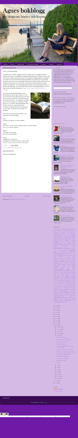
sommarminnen (72, 291)
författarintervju (62, 261)
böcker (61, 255)
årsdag (74, 300)
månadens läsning (70, 277)
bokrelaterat (67, 248)
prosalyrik (73, 281)
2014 (56, 383)
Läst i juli (58, 362)
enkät (65, 258)
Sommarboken (67, 289)
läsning (61, 273)
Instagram (51, 64)
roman (65, 283)
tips (20, 147)
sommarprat (56, 292)
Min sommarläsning (60, 344)
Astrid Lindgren (71, 235)
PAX (57, 280)
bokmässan (56, 244)
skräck (59, 287)
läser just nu (67, 272)
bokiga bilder (63, 243)
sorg (59, 292)
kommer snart (56, 270)
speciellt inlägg (63, 292)
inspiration (56, 267)
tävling (62, 295)
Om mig (12, 64)
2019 (56, 318)
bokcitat (68, 241)
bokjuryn (69, 243)
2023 (56, 310)
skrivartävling (69, 286)
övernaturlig (64, 302)
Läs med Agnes (61, 272)
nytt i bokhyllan (64, 278)
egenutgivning (56, 258)
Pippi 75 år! (70, 280)
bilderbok (56, 240)
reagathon (55, 283)
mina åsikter (62, 277)
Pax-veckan (65, 280)
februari (58, 376)
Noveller (55, 278)
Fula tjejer (62, 126)
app (66, 235)
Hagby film (60, 262)
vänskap (61, 300)
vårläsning (56, 300)
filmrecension (72, 259)
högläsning (63, 264)
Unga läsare (59, 64)
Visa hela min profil (58, 391)
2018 (56, 320)
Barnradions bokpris (66, 238)
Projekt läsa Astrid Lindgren (65, 281)
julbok (73, 267)
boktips (9, 147)
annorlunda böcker (58, 235)
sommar (61, 289)
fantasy (73, 258)
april (58, 371)
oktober (58, 331)
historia (55, 264)
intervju (63, 267)
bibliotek (73, 238)
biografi (61, 240)
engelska (61, 258)
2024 (56, 308)
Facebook (43, 64)
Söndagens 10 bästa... (58, 294)
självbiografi (56, 286)
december (59, 327)
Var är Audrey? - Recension (62, 358)
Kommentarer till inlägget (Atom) (17, 199)
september (59, 333)
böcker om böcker (66, 255)
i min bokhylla (63, 266)
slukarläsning (56, 289)
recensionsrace (61, 283)
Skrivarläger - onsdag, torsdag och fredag (65, 351)
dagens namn (73, 255)
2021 (56, 314)
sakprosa (73, 283)
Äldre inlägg (46, 196)
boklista (73, 243)
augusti (58, 335)
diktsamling (60, 256)
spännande (68, 292)
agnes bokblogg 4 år (63, 232)
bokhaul (73, 241)
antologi (63, 235)
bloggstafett (67, 240)
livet (70, 270)
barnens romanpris (58, 238)
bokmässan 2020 (69, 244)
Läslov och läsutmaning (61, 337)
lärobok (57, 272)
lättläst (74, 273)
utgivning (63, 297)
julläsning (68, 269)
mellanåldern (56, 277)
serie (60, 284)
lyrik (54, 272)
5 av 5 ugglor (72, 229)
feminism (67, 259)
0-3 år (60, 229)
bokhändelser (56, 243)
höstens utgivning (71, 264)
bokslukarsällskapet (65, 250)
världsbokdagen (67, 300)
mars (58, 374)
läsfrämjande (72, 272)
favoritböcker (56, 259)
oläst (54, 280)
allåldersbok (63, 233)
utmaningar (67, 297)
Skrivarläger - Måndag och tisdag (63, 354)
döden (69, 256)
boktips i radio (57, 252)
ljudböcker (73, 270)
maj (58, 369)
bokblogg (73, 240)
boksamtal (59, 250)
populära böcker (56, 281)
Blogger (45, 402)
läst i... (70, 273)
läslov (18, 147)
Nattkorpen (62, 145)
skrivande (64, 286)
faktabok (69, 258)
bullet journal (64, 253)
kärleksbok (65, 270)
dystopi (65, 256)
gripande (73, 261)
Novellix (59, 278)
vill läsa (59, 299)
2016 (56, 325)
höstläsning (13, 147)
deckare (55, 256)
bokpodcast (65, 246)
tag (63, 294)
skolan (60, 286)
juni (58, 367)
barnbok (73, 237)
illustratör (73, 266)
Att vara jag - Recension (61, 341)
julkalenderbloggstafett (59, 269)
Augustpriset (66, 237)
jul (68, 267)
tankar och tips (68, 294)
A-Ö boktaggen (65, 230)
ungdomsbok (57, 297)
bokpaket (73, 244)
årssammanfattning (57, 302)
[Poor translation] (6, 414)
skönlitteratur (67, 287)
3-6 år (67, 229)
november (59, 329)
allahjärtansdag (57, 233)
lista (68, 270)
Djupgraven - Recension (65, 155)
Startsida (5, 64)
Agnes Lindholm (59, 389)
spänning (73, 292)
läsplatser (65, 273)
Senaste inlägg (7, 196)
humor (59, 264)
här (9, 103)
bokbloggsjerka (57, 241)
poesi (74, 280)
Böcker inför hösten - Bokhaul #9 (63, 339)
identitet (68, 266)
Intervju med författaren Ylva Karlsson (64, 349)
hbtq (69, 262)
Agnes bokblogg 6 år (71, 232)
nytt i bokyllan (72, 278)
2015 (56, 380)
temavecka (73, 294)
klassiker (73, 269)
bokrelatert (73, 248)
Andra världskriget (71, 233)
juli (57, 365)
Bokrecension (58, 248)
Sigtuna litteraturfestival (70, 284)
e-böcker (73, 256)
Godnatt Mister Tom (64, 176)
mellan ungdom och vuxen (68, 275)
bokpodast (56, 246)
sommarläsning (63, 291)
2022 (56, 312)
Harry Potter (65, 262)
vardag (70, 297)
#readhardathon (56, 229)
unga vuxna (72, 295)
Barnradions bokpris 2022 (66, 196)
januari (58, 378)
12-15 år (64, 229)
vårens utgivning (71, 299)
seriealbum (64, 284)
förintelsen (69, 261)
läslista (55, 273)
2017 (56, 323)
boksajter (55, 250)
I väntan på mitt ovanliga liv (66, 206)
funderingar (56, 261)
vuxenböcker (65, 299)
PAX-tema (60, 280)
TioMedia (55, 295)
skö (62, 287)
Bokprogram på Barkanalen (62, 356)
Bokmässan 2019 (62, 244)
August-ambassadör (58, 237)
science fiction (56, 284)
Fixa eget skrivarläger (61, 360)
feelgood (62, 259)
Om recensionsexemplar (32, 64)
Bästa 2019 (70, 253)
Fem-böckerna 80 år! (64, 215)
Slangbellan (73, 287)
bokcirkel (63, 241)
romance (69, 283)
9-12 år (59, 230)
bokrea (73, 246)
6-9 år (55, 230)
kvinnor (60, 270)
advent (71, 230)
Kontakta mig (20, 64)
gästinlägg (56, 263)
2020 (56, 316)
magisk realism (57, 275)
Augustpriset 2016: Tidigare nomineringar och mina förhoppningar (66, 167)
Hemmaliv (73, 263)
